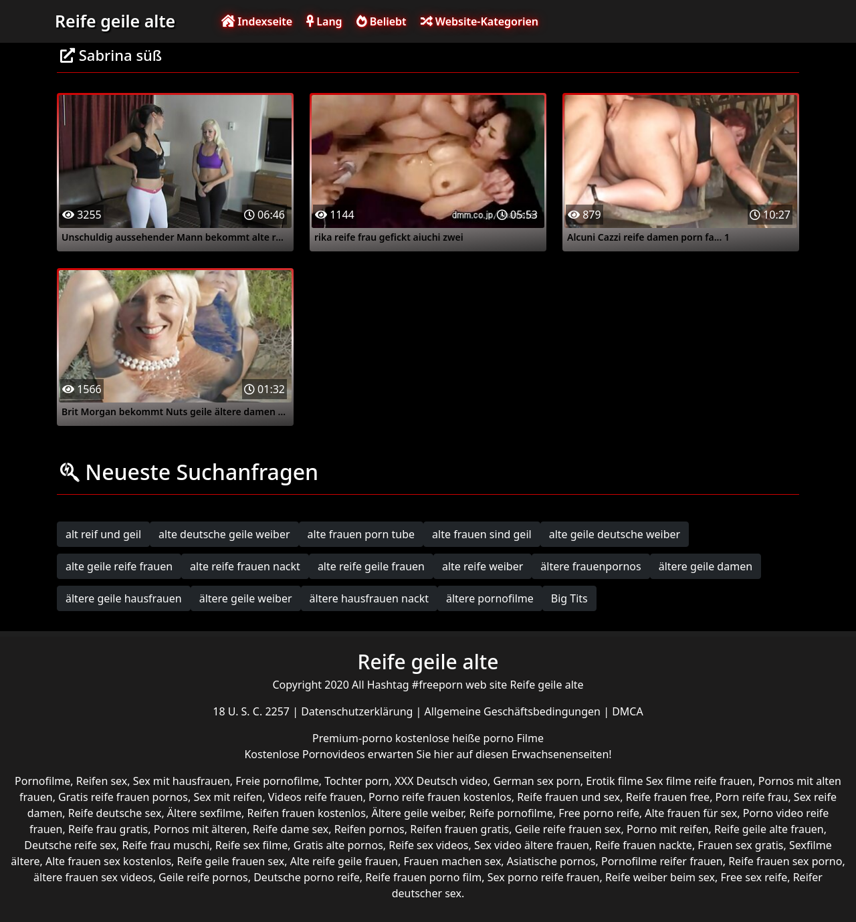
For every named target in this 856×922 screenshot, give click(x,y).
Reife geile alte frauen (769, 829)
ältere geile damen (705, 566)
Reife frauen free (668, 797)
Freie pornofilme (276, 781)
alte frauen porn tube (361, 534)
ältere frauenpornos (590, 566)
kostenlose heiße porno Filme (469, 738)
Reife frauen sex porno (785, 861)
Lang (324, 21)
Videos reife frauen (315, 797)
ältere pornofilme (490, 598)
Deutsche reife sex (70, 845)
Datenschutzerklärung (358, 711)
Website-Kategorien (479, 21)
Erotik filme (614, 781)
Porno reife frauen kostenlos (440, 797)
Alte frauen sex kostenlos (108, 861)
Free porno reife (598, 813)
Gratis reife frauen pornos (123, 797)
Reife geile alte (115, 20)
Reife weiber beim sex (660, 877)
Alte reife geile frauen (344, 861)
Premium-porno (353, 738)
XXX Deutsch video (441, 781)
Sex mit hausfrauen (181, 781)
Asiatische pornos (551, 861)
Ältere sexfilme (204, 813)
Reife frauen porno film (423, 877)
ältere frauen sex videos (93, 877)
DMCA (627, 711)
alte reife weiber (482, 566)
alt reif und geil (103, 534)
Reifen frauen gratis (459, 829)
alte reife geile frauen (371, 566)
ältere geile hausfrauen (124, 598)
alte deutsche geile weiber (224, 534)
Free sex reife (753, 877)
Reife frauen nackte (643, 845)
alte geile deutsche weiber (615, 534)
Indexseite (256, 21)
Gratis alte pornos (338, 845)
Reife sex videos (428, 845)
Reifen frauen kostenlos (306, 813)
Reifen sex (102, 781)
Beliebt (381, 21)
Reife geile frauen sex (231, 861)
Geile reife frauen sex (568, 829)
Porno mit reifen (668, 829)
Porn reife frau (752, 797)
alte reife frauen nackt (245, 566)
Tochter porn (356, 781)
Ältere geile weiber (417, 813)
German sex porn (537, 781)
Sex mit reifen (227, 797)
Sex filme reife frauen (699, 781)
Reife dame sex (291, 829)
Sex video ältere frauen (531, 845)
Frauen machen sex (452, 861)
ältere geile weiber (245, 598)
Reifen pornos (369, 829)
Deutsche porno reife (306, 877)
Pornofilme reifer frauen (662, 861)
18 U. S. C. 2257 (252, 711)
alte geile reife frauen (119, 566)
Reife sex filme (251, 845)
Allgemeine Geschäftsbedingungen (514, 711)
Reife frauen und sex (568, 797)
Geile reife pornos (203, 877)
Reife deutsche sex (115, 813)
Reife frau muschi (165, 845)
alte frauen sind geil (482, 534)
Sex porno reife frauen (544, 877)
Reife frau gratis (108, 829)
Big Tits (569, 598)
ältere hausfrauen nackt (369, 598)
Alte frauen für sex (691, 813)
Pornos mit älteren (200, 829)
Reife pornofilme (510, 813)
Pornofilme (42, 781)
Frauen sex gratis (740, 845)
